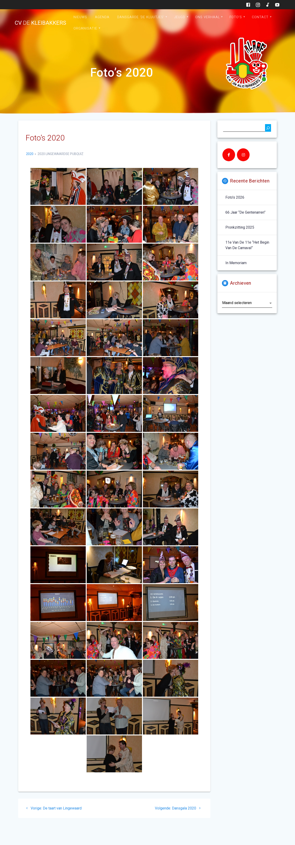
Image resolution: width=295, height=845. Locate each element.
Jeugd (179, 17)
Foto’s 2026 (234, 197)
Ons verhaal (207, 17)
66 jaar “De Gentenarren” (245, 212)
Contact (260, 17)
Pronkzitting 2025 (239, 227)
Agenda (102, 17)
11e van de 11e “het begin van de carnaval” (247, 245)
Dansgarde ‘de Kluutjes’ (140, 17)
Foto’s (236, 17)
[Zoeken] (268, 128)
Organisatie (85, 28)
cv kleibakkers (40, 23)
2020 (29, 154)
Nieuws (80, 17)
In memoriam (236, 263)
